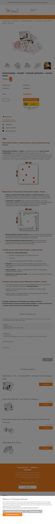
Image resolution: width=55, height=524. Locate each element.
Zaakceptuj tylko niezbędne (14, 511)
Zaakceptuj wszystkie (12, 514)
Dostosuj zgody (34, 511)
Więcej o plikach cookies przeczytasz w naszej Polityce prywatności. (20, 507)
